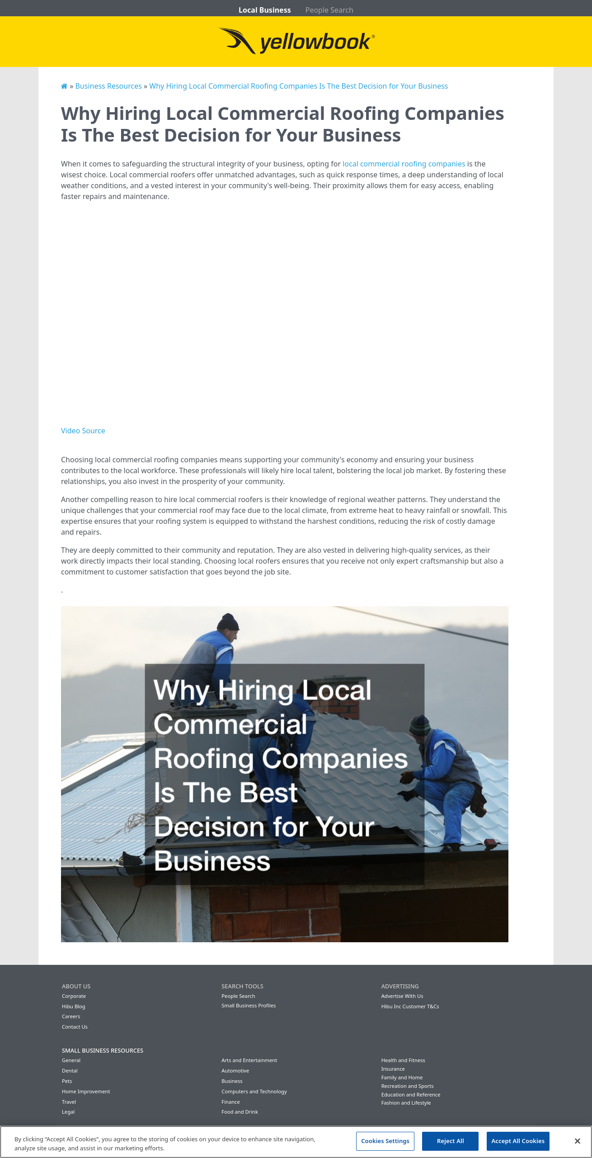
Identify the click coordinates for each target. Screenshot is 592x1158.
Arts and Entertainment (249, 1060)
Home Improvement (86, 1091)
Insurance (393, 1068)
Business (231, 1080)
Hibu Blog (73, 1006)
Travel (69, 1101)
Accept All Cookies (518, 1141)
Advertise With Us (402, 995)
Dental (70, 1070)
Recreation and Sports (407, 1085)
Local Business (265, 10)
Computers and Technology (254, 1091)
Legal (68, 1111)
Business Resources (108, 86)
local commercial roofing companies (404, 164)
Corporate (74, 995)
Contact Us (75, 1026)
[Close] (577, 1141)
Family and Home (402, 1077)
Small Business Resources (102, 1050)
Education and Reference (411, 1094)
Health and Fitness (403, 1060)
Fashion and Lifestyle (406, 1102)
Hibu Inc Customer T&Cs (410, 1006)
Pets (67, 1080)
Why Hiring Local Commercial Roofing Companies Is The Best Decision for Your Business (298, 86)
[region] (296, 1142)
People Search (329, 10)
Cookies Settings (385, 1141)
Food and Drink (239, 1111)
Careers (71, 1016)
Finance (230, 1101)
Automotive (235, 1070)
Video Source (83, 431)
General (71, 1060)
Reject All (450, 1141)
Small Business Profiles (248, 1005)
